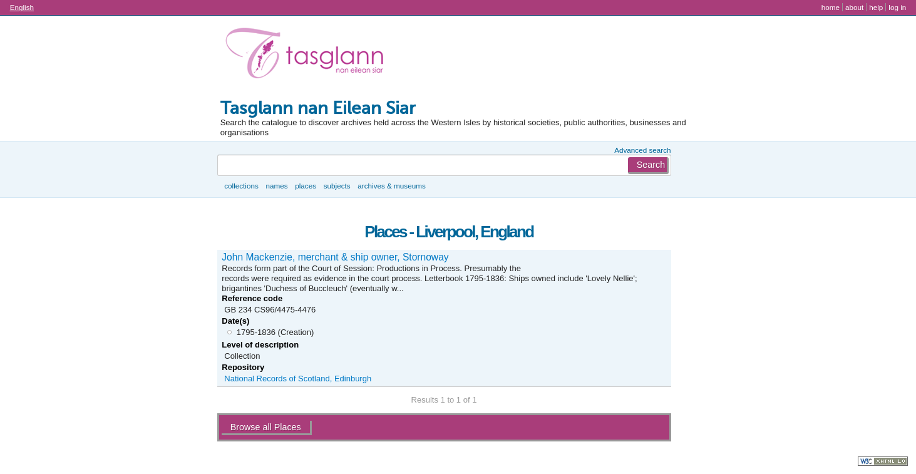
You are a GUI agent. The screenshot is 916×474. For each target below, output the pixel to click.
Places (305, 186)
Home (830, 7)
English (22, 7)
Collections (241, 186)
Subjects (337, 186)
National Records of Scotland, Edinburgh (297, 378)
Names (276, 186)
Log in (897, 7)
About (854, 7)
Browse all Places (265, 427)
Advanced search (642, 150)
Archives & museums (391, 186)
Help (876, 7)
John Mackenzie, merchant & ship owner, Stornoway (335, 257)
